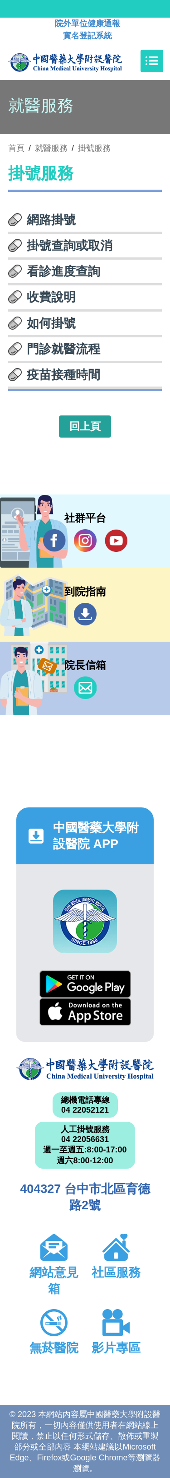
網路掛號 (51, 220)
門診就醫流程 (63, 349)
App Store (85, 1012)
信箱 (85, 687)
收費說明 (51, 297)
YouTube (116, 540)
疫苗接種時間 (63, 375)
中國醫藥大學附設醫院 (85, 1069)
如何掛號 (51, 323)
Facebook (54, 540)
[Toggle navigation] (152, 61)
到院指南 (85, 614)
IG (85, 540)
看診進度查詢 (63, 271)
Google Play (85, 984)
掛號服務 (94, 148)
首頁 (16, 148)
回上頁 (85, 426)
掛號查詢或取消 (69, 245)
